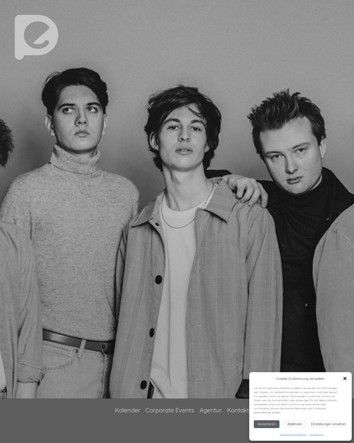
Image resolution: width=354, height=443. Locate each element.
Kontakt (238, 410)
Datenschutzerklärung (293, 434)
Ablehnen (294, 424)
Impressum (317, 434)
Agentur (211, 410)
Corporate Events (169, 410)
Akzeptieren (267, 424)
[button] (345, 378)
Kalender (127, 410)
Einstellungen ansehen (328, 424)
